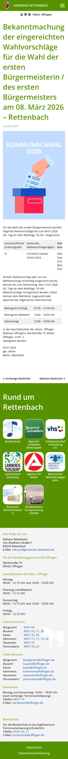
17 (37, 639)
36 (42, 631)
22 (37, 646)
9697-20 (29, 635)
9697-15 (29, 639)
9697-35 (29, 646)
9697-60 (29, 627)
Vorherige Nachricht (17, 378)
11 (27, 731)
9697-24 (19, 731)
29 (37, 635)
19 (42, 639)
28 (47, 639)
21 (37, 631)
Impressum (34, 747)
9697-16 (29, 642)
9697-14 (19, 699)
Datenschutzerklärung (34, 753)
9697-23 (29, 631)
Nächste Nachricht (51, 378)
